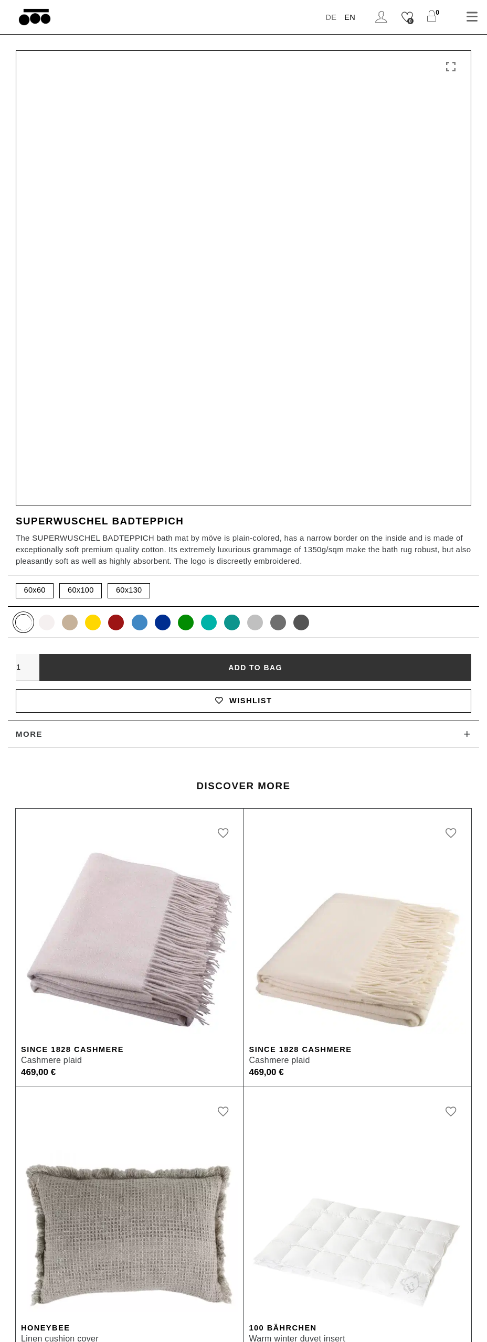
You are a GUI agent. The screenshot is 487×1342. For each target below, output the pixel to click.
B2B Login (28, 1235)
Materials (26, 1095)
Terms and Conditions (198, 1324)
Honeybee (46, 887)
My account (31, 1021)
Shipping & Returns (47, 1076)
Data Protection (288, 1324)
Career (21, 1290)
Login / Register (381, 17)
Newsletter (432, 1324)
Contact (23, 1132)
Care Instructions (42, 1113)
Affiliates (25, 1272)
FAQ (16, 1150)
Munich (265, 1216)
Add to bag (255, 225)
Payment (25, 1040)
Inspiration (272, 1113)
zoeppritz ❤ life (282, 1058)
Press (19, 1253)
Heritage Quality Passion (301, 1021)
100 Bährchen (284, 887)
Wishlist (243, 258)
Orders (21, 1058)
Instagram (271, 1095)
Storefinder (273, 1076)
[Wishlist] (407, 17)
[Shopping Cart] (431, 17)
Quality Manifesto (286, 1132)
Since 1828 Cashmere (74, 608)
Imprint (127, 1324)
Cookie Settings (365, 1324)
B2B (16, 1216)
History (265, 1040)
